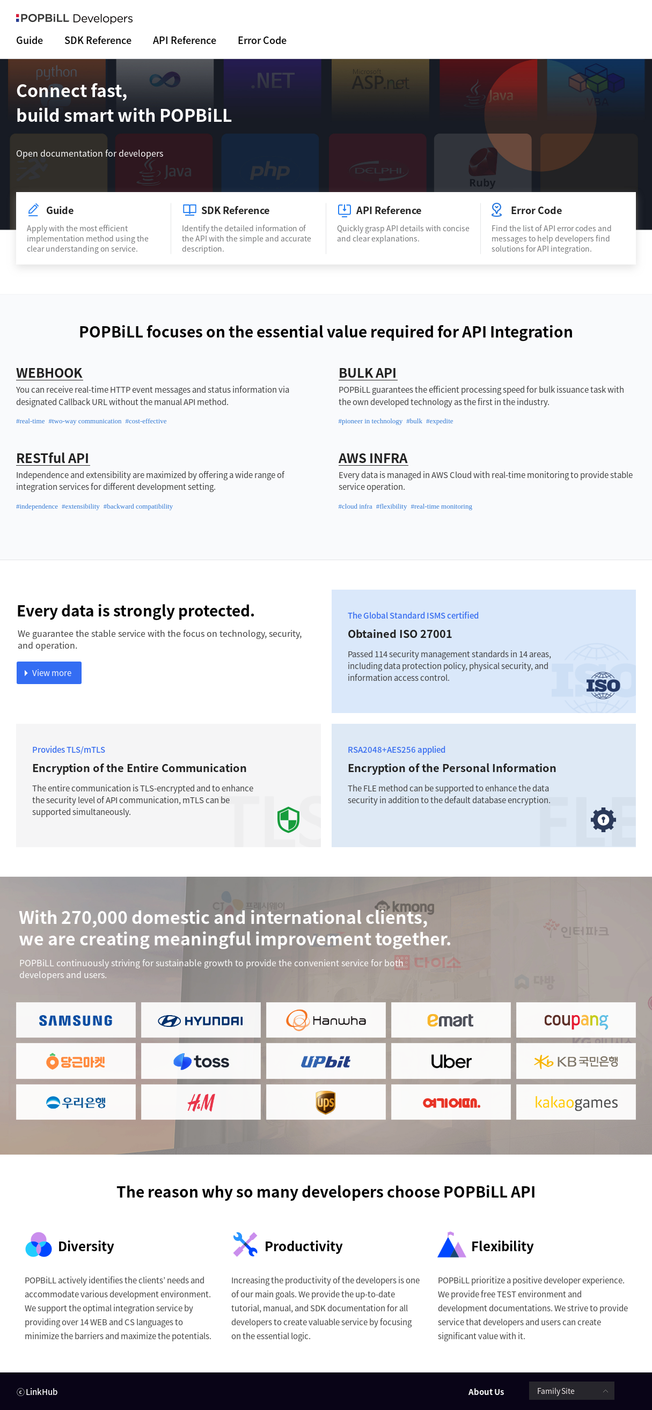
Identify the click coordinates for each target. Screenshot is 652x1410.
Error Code (262, 40)
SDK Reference (97, 40)
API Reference (184, 40)
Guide (29, 40)
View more (51, 673)
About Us (486, 1392)
